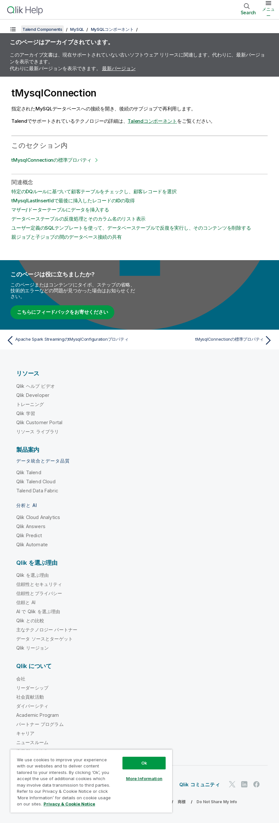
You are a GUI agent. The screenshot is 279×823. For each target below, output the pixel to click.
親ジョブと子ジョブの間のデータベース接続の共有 (66, 237)
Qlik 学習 (25, 413)
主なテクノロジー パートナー (46, 629)
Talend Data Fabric (37, 490)
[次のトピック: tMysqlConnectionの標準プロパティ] (208, 340)
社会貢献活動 (30, 697)
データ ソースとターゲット (44, 638)
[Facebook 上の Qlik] (256, 784)
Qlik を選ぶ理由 (32, 575)
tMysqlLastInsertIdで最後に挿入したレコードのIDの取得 (73, 200)
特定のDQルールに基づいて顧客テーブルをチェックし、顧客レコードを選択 (93, 191)
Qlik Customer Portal (39, 422)
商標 (181, 801)
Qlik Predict (29, 535)
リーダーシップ (32, 687)
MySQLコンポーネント (112, 29)
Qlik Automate (32, 544)
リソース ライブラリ (37, 431)
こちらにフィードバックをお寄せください (62, 312)
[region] (91, 781)
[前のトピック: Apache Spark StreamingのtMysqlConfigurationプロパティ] (71, 340)
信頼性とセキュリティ (39, 584)
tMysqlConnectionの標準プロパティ (51, 160)
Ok (144, 763)
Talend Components (42, 29)
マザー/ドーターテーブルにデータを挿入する (60, 210)
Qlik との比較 (30, 620)
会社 (20, 678)
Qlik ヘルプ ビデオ (35, 386)
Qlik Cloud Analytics (38, 517)
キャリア (25, 733)
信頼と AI (25, 602)
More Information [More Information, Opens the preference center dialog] (144, 778)
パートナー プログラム (40, 724)
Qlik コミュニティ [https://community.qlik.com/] (199, 784)
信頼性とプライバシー (39, 593)
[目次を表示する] (13, 29)
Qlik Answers (30, 526)
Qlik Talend (28, 472)
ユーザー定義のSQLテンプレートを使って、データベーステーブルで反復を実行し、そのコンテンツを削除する (131, 228)
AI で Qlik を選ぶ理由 (38, 611)
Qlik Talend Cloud (36, 481)
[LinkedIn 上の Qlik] (244, 784)
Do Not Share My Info (217, 801)
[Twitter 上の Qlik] (232, 784)
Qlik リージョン (32, 648)
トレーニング (30, 404)
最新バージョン (118, 68)
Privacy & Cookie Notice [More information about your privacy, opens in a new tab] (69, 803)
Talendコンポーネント (152, 121)
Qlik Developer (32, 395)
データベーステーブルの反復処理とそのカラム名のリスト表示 (78, 219)
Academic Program (37, 715)
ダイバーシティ (32, 706)
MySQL (77, 29)
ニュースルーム (32, 742)
